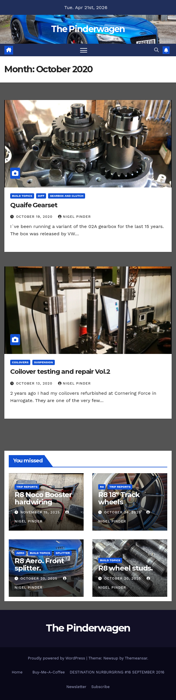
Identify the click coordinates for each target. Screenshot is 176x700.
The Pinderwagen (88, 29)
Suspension (43, 362)
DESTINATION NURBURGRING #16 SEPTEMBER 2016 (117, 672)
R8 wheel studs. (125, 568)
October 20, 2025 (39, 578)
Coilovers (20, 362)
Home (17, 672)
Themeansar (136, 658)
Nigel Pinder (74, 217)
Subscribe (100, 687)
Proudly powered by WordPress (57, 658)
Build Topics (22, 195)
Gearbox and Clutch (66, 195)
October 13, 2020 (35, 383)
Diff (41, 195)
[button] (156, 50)
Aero (20, 553)
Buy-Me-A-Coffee (48, 672)
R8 (102, 486)
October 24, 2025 (123, 512)
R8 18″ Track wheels (119, 498)
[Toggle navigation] (83, 50)
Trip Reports (27, 486)
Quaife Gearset (33, 205)
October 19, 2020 (35, 217)
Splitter (63, 553)
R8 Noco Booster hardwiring (43, 498)
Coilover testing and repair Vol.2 (60, 372)
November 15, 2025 (40, 512)
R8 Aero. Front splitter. (39, 564)
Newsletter (76, 687)
